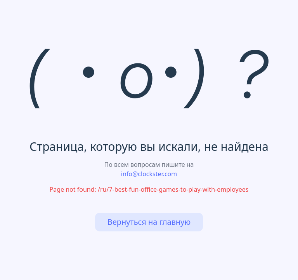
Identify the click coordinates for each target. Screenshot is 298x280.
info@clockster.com (149, 174)
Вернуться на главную (149, 222)
